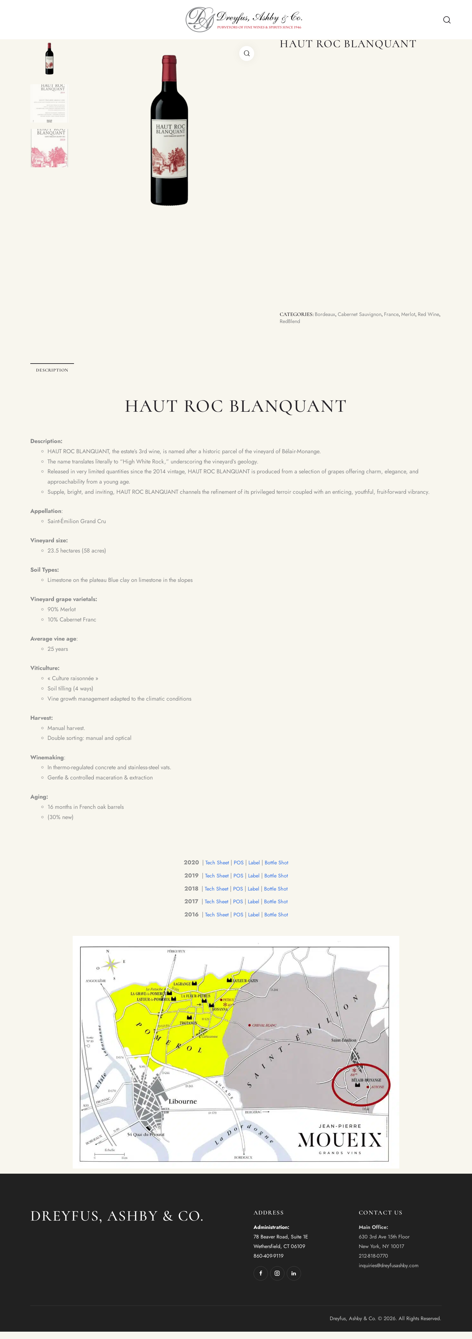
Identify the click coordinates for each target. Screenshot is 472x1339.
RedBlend (306, 322)
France (395, 314)
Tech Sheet (215, 869)
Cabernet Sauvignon (362, 314)
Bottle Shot (278, 869)
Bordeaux (325, 314)
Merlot (413, 314)
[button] (246, 53)
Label (254, 869)
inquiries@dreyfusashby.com (388, 1272)
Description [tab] (75, 373)
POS (238, 869)
